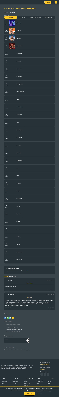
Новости (26, 381)
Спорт (6, 339)
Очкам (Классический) (35, 17)
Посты (16, 378)
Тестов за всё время (40, 386)
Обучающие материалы (27, 384)
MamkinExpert (11, 294)
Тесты (4, 378)
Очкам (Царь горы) (48, 17)
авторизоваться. (29, 270)
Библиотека (29, 378)
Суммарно (10, 17)
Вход (51, 2)
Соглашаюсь (29, 393)
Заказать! (42, 369)
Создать (52, 378)
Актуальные (15, 381)
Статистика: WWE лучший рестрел (20, 8)
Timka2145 (10, 280)
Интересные (4, 381)
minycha (11, 12)
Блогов (37, 383)
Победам (23, 17)
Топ (39, 378)
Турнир (49, 381)
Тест (49, 383)
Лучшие (3, 386)
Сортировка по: (7, 15)
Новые (2, 383)
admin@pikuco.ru (44, 364)
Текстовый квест (51, 386)
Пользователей (39, 381)
